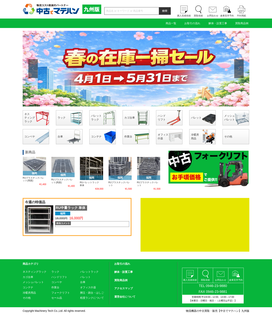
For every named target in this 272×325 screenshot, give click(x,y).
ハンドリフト (162, 117)
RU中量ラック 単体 (70, 208)
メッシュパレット (229, 117)
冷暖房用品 (195, 136)
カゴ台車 (129, 117)
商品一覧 (171, 23)
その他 (228, 136)
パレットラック (96, 117)
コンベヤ (29, 136)
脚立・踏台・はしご (92, 292)
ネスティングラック (29, 117)
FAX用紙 (241, 15)
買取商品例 (241, 23)
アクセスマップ (123, 288)
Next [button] (239, 68)
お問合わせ (212, 15)
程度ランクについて (92, 297)
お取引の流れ (192, 23)
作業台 (128, 136)
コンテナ (96, 136)
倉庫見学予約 (227, 15)
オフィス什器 (163, 136)
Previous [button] (33, 68)
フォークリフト (60, 292)
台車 (60, 136)
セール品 (56, 297)
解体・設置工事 (218, 23)
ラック (62, 117)
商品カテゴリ (31, 263)
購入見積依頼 (184, 15)
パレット (196, 117)
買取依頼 (198, 15)
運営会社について (124, 296)
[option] (136, 68)
